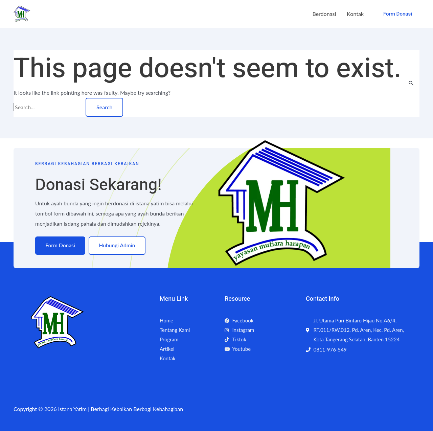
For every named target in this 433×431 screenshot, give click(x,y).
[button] (397, 14)
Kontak (355, 13)
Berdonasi (324, 13)
